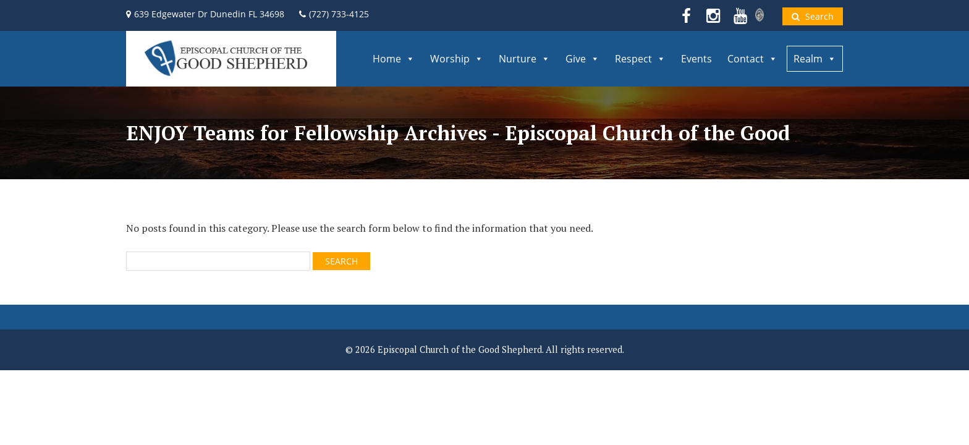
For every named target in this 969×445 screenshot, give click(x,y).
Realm (814, 58)
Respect (640, 58)
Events (696, 59)
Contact (752, 58)
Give (582, 58)
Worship (456, 58)
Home (394, 58)
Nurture (524, 58)
